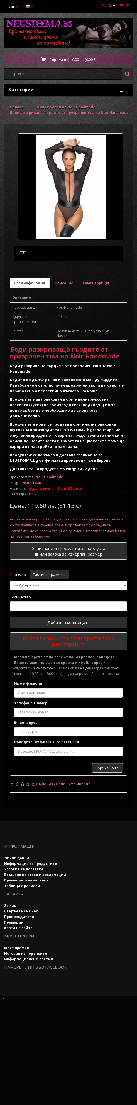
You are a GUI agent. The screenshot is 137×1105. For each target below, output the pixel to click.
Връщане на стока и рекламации (35, 901)
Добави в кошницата (68, 649)
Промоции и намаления (26, 906)
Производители (19, 943)
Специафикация (29, 309)
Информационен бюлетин (28, 985)
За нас (10, 932)
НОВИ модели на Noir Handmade (65, 107)
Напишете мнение (73, 810)
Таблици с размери (49, 601)
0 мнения (44, 810)
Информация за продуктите (30, 890)
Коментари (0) (96, 309)
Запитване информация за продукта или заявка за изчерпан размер (68, 577)
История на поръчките (25, 980)
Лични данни (16, 884)
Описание (64, 309)
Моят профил (16, 974)
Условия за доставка (23, 895)
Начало (17, 107)
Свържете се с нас (21, 937)
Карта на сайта (18, 954)
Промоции (14, 949)
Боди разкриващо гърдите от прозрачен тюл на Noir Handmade (69, 112)
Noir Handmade (49, 503)
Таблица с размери (22, 912)
